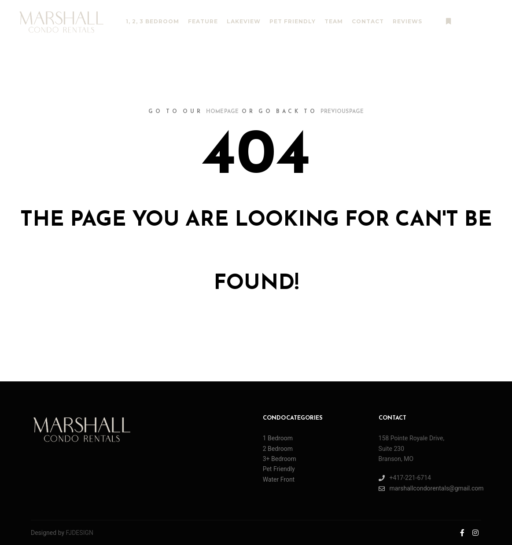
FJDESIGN (79, 532)
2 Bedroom (278, 448)
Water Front (279, 479)
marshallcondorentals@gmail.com (429, 488)
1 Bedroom (278, 438)
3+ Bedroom (279, 458)
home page (222, 111)
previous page (342, 111)
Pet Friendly (279, 468)
